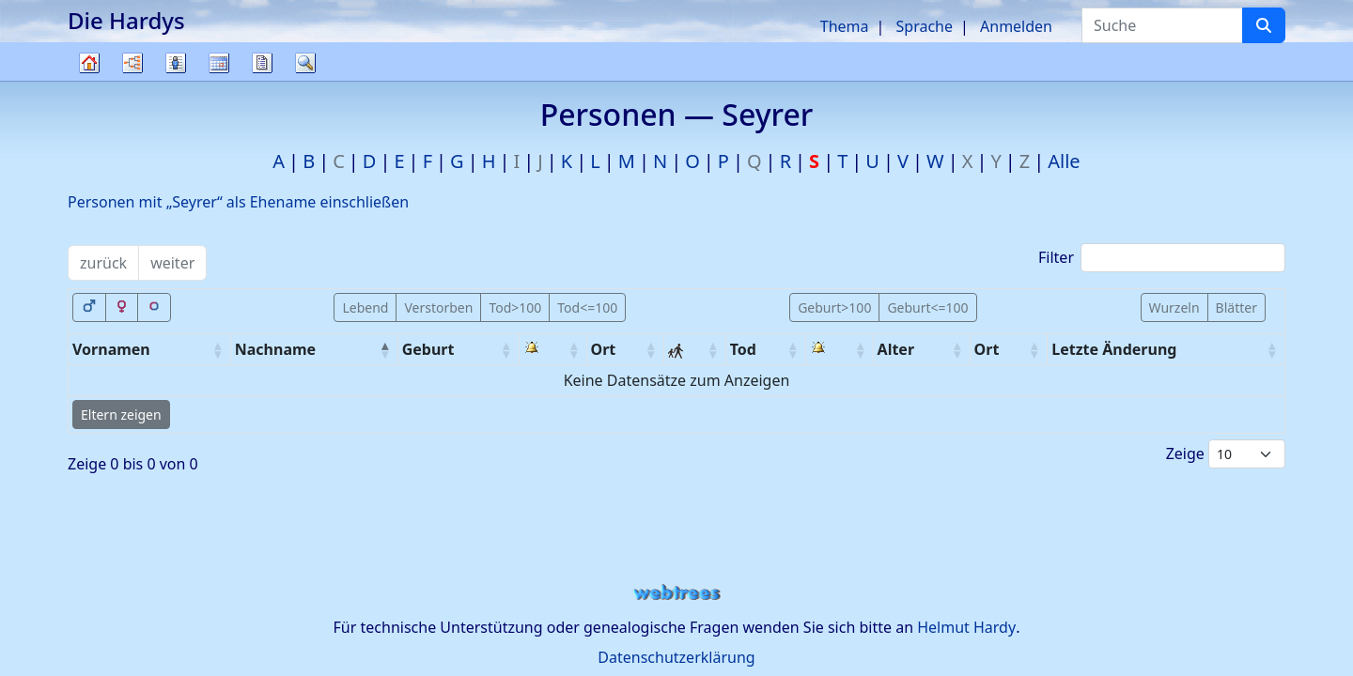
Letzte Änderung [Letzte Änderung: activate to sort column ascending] (1113, 349)
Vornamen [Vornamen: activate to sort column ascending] (111, 349)
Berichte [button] (262, 63)
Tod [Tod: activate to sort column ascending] (743, 349)
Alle (1064, 161)
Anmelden (1016, 26)
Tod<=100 (587, 307)
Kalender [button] (219, 63)
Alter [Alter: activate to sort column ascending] (896, 349)
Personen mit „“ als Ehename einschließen (238, 202)
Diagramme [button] (132, 63)
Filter (1161, 257)
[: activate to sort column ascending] (553, 349)
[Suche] (1263, 25)
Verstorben (438, 307)
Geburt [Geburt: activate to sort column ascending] (428, 349)
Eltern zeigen (121, 414)
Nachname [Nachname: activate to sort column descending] (275, 349)
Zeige (1225, 454)
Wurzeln (1174, 307)
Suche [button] (305, 63)
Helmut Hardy (966, 627)
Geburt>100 (834, 307)
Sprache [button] (924, 26)
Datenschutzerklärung (676, 657)
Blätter (1236, 307)
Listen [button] (175, 63)
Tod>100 (515, 307)
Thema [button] (844, 26)
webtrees (676, 593)
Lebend (365, 307)
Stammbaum (89, 80)
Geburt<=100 (927, 307)
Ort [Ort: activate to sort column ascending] (603, 349)
